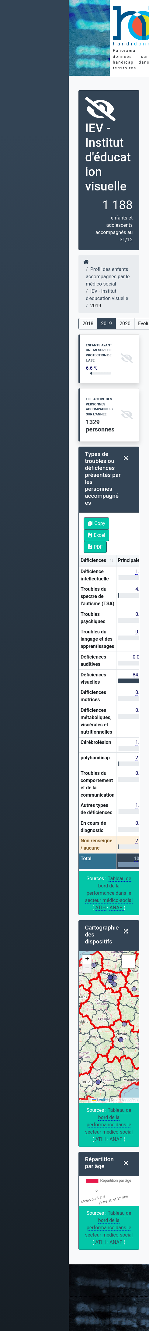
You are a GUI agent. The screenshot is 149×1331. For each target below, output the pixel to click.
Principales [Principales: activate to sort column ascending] (130, 560)
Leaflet (100, 1100)
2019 (106, 323)
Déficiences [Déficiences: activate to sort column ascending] (93, 560)
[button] (87, 959)
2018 (87, 323)
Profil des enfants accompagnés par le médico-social (108, 276)
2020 (125, 323)
